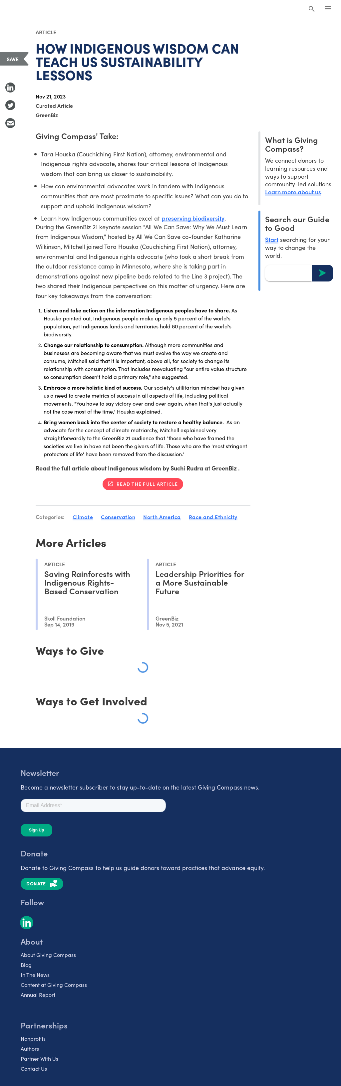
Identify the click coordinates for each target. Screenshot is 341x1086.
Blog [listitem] (26, 964)
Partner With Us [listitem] (39, 1058)
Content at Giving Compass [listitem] (54, 984)
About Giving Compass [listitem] (48, 954)
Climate (83, 516)
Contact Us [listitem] (34, 1068)
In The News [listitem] (35, 974)
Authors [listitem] (30, 1048)
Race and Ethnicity (213, 516)
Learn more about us (293, 192)
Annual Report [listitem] (38, 994)
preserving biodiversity (193, 218)
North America (162, 516)
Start (271, 239)
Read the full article (147, 483)
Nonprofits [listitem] (33, 1038)
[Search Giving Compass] (312, 9)
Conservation (118, 516)
